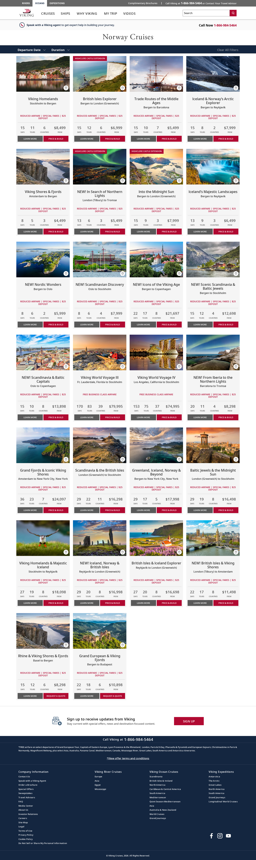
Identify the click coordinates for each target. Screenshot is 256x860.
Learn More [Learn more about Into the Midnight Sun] (143, 231)
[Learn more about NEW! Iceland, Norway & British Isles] (99, 538)
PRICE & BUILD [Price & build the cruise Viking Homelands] (55, 138)
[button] (66, 87)
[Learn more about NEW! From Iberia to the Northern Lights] (213, 352)
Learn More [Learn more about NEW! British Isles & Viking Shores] (200, 602)
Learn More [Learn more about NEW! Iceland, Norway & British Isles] (86, 602)
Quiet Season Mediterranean (165, 801)
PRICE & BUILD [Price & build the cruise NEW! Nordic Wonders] (55, 324)
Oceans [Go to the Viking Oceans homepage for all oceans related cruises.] (39, 3)
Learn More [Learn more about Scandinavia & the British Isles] (86, 510)
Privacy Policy (25, 834)
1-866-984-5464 (225, 25)
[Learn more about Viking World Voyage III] (99, 352)
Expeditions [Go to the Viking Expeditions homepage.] (57, 3)
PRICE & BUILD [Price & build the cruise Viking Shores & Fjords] (55, 231)
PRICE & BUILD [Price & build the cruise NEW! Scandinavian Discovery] (112, 324)
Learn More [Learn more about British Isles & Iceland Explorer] (143, 602)
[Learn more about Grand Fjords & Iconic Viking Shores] (43, 445)
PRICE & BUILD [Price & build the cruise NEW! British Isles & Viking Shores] (225, 602)
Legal (21, 826)
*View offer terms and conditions (128, 758)
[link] (48, 14)
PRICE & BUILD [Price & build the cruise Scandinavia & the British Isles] (112, 510)
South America (157, 793)
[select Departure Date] (31, 49)
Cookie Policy (25, 839)
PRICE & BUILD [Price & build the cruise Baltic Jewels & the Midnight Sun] (225, 510)
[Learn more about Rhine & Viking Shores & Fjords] (43, 631)
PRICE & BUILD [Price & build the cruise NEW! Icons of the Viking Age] (169, 324)
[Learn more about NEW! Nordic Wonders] (43, 259)
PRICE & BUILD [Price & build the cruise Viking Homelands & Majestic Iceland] (55, 602)
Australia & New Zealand (163, 809)
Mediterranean (158, 797)
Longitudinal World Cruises (223, 801)
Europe (98, 776)
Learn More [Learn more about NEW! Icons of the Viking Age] (143, 324)
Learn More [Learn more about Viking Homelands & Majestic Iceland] (30, 602)
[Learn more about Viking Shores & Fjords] (43, 166)
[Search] (233, 13)
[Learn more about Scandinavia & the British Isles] (99, 445)
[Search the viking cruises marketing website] (206, 13)
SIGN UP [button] (189, 721)
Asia (97, 780)
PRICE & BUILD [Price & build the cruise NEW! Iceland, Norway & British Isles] (112, 602)
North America (157, 784)
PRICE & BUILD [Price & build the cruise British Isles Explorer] (112, 138)
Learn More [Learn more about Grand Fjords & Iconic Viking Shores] (30, 510)
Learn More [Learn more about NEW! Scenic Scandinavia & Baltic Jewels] (200, 324)
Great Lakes (215, 784)
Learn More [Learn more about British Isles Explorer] (86, 138)
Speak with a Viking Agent (32, 780)
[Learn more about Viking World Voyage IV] (156, 352)
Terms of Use (25, 830)
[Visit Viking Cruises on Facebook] (211, 836)
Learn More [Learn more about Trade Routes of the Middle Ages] (143, 138)
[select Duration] (60, 49)
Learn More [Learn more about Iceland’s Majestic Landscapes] (200, 231)
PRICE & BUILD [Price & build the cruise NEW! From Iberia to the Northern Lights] (225, 417)
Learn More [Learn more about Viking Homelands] (30, 138)
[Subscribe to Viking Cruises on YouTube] (228, 836)
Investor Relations (28, 814)
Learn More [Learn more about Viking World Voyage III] (86, 417)
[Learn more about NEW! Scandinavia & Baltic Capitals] (43, 352)
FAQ (20, 801)
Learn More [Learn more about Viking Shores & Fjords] (30, 231)
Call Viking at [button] (201, 3)
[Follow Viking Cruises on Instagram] (220, 836)
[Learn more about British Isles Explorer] (99, 74)
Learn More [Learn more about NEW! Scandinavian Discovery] (86, 324)
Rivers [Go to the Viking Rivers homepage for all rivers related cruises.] (26, 3)
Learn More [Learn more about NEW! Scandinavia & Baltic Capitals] (30, 417)
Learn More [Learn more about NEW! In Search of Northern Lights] (86, 231)
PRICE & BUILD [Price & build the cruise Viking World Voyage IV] (169, 417)
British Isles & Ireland (161, 780)
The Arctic (214, 780)
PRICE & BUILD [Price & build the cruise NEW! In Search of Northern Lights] (112, 231)
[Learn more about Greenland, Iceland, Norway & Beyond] (156, 445)
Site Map (23, 822)
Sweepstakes (25, 793)
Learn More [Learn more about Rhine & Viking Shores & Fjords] (30, 695)
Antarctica (214, 776)
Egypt (98, 784)
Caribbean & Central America (165, 789)
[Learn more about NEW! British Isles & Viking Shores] (213, 538)
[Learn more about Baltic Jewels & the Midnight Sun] (213, 445)
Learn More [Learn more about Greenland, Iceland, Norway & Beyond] (143, 510)
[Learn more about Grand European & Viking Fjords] (99, 631)
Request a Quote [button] (56, 695)
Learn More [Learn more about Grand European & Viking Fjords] (86, 695)
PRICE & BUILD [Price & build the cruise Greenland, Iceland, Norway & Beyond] (169, 510)
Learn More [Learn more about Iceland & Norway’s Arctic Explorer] (200, 138)
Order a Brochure (27, 784)
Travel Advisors (26, 797)
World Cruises (157, 814)
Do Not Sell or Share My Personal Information (42, 843)
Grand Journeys (158, 818)
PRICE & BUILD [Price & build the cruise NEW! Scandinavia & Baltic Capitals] (55, 417)
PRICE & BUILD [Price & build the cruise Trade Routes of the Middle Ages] (169, 138)
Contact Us (24, 776)
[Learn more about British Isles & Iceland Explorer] (156, 538)
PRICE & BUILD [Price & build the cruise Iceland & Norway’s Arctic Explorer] (225, 138)
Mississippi (100, 789)
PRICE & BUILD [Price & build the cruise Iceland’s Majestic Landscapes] (225, 231)
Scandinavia (156, 776)
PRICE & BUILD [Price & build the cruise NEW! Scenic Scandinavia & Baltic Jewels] (225, 324)
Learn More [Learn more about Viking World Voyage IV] (143, 417)
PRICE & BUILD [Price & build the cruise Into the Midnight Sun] (169, 231)
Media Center (25, 805)
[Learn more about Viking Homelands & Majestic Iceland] (43, 538)
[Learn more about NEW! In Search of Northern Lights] (99, 166)
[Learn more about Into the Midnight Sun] (156, 166)
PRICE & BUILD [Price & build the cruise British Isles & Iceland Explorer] (169, 602)
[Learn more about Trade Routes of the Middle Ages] (156, 74)
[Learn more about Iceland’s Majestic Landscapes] (213, 166)
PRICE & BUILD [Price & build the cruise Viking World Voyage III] (112, 417)
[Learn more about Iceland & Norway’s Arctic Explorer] (213, 74)
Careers (22, 818)
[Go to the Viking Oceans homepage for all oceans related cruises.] (26, 13)
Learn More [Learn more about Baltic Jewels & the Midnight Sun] (200, 510)
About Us (23, 809)
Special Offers (26, 789)
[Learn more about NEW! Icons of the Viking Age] (156, 259)
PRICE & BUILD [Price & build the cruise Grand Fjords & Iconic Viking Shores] (55, 510)
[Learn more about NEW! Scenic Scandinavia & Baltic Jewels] (213, 259)
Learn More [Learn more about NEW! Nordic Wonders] (30, 324)
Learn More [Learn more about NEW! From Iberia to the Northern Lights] (200, 417)
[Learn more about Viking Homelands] (43, 74)
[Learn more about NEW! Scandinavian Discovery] (99, 259)
